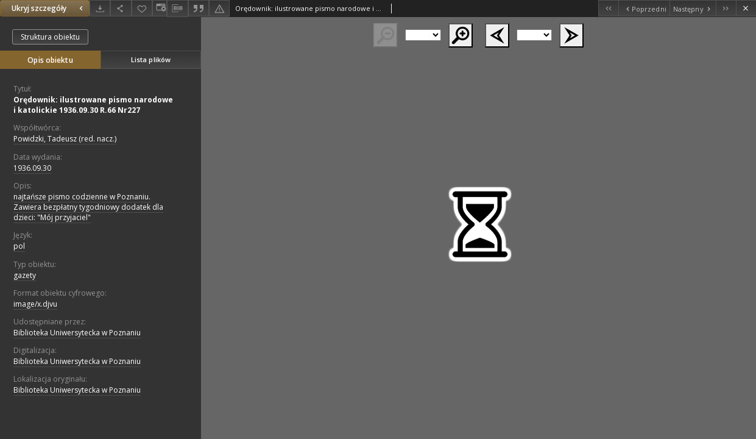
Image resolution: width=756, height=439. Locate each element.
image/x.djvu (35, 304)
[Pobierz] (100, 8)
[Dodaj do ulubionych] (142, 8)
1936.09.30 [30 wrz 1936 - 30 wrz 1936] (32, 168)
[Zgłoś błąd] (219, 8)
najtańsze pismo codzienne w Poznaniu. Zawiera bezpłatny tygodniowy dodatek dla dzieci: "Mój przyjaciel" (88, 207)
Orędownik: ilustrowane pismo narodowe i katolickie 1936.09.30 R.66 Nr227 (93, 105)
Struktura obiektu (50, 37)
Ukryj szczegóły (49, 8)
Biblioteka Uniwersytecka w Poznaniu (77, 332)
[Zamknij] (746, 8)
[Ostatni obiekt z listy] (726, 8)
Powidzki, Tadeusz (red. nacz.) (64, 139)
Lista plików (151, 59)
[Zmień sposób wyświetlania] (159, 8)
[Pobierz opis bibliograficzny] (177, 8)
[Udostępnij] (120, 8)
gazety (24, 275)
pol (19, 246)
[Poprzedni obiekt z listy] (643, 8)
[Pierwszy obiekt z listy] (608, 8)
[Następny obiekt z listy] (692, 8)
